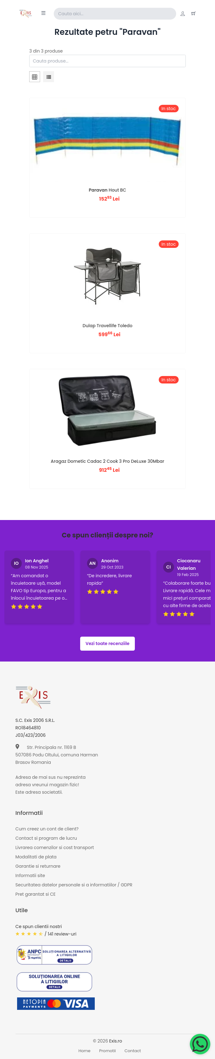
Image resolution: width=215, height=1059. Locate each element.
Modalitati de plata (36, 857)
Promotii (107, 1051)
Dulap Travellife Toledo (107, 326)
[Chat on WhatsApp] (200, 1044)
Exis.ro (115, 1041)
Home (84, 1051)
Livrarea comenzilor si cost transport (55, 847)
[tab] (34, 78)
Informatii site (30, 875)
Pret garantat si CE (36, 894)
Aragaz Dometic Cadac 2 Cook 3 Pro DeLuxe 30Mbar (107, 461)
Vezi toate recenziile (107, 643)
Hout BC (107, 190)
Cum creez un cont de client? (47, 829)
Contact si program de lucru (46, 838)
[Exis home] (25, 13)
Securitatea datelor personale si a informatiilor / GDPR (74, 885)
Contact (133, 1051)
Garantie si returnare (38, 866)
